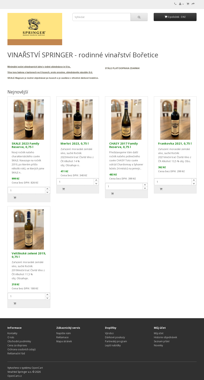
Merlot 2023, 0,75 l (75, 143)
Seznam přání (161, 341)
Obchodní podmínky (19, 341)
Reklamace (62, 337)
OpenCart (37, 368)
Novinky (158, 345)
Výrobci (109, 333)
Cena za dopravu (17, 345)
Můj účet (158, 333)
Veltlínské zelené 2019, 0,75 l (29, 255)
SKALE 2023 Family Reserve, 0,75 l (25, 145)
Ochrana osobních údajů (21, 349)
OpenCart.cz (14, 376)
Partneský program (116, 341)
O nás (10, 337)
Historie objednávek (165, 337)
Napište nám (63, 333)
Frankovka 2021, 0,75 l (175, 143)
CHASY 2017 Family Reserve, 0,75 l (123, 145)
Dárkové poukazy (115, 337)
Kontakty (12, 333)
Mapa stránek (64, 341)
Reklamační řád (16, 353)
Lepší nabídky (113, 345)
